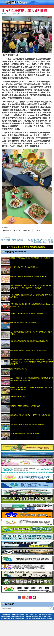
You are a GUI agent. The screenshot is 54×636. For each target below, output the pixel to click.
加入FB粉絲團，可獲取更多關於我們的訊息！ (27, 247)
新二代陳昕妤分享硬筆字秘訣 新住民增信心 (24, 433)
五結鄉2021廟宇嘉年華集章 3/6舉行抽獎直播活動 (26, 313)
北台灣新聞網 (16, 14)
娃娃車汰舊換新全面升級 (18, 369)
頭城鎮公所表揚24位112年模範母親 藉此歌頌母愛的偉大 (28, 350)
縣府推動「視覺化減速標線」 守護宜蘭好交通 (25, 406)
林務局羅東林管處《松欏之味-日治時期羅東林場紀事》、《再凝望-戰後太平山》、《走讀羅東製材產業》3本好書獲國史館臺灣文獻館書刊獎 (31, 362)
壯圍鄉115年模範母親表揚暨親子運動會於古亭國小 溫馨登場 (30, 258)
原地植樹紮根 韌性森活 (18, 396)
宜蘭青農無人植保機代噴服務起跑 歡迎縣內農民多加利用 (29, 341)
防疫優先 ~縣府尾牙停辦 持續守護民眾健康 (24, 267)
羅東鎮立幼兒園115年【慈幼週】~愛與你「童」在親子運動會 (30, 415)
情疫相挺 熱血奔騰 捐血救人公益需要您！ (24, 322)
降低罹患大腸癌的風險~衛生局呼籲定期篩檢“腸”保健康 (28, 276)
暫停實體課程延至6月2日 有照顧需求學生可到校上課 (27, 424)
